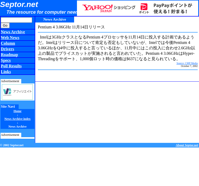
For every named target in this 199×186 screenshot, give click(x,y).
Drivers (7, 49)
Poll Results (11, 66)
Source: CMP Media (187, 63)
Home (17, 111)
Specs (6, 60)
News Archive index (17, 119)
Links (6, 71)
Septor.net (19, 4)
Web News (10, 37)
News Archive (13, 32)
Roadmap (9, 54)
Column (8, 43)
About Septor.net (187, 145)
